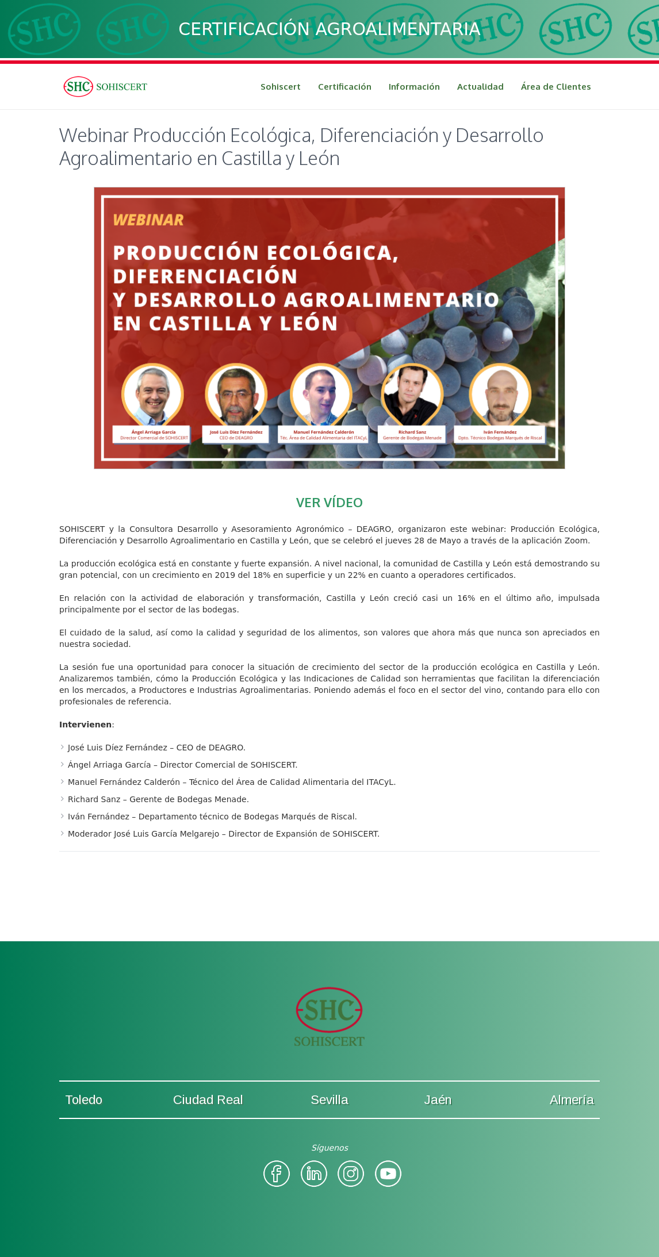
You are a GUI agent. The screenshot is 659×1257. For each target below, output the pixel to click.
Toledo (83, 1100)
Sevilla (329, 1100)
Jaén (437, 1100)
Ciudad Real (208, 1100)
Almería (572, 1100)
